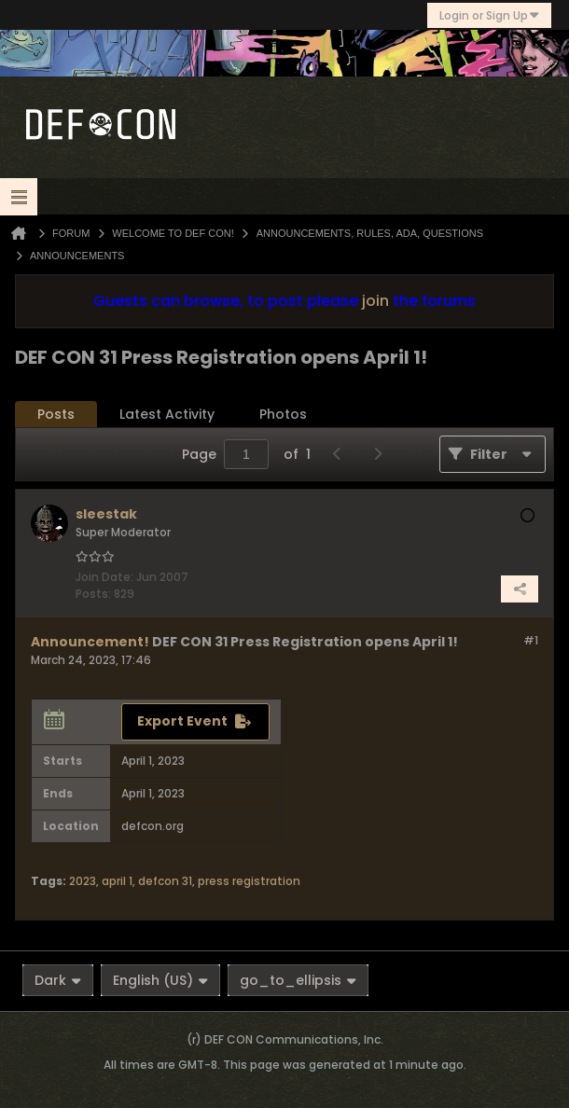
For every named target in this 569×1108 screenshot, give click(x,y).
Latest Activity (167, 414)
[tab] (56, 414)
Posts (56, 414)
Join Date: (104, 577)
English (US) (160, 980)
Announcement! (90, 641)
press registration (249, 881)
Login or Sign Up (489, 15)
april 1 (117, 881)
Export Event (182, 721)
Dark (58, 980)
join (375, 301)
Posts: (93, 594)
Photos (283, 414)
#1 (530, 640)
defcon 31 (165, 881)
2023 (82, 881)
